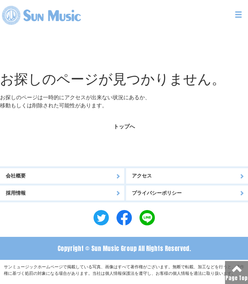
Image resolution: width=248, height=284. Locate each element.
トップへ (124, 126)
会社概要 (63, 176)
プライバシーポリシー (188, 193)
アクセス (188, 176)
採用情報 (63, 193)
